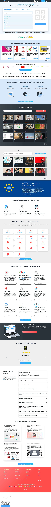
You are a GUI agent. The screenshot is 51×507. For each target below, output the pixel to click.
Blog (4, 476)
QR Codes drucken (40, 299)
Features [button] (22, 1)
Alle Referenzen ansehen (25, 362)
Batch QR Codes (40, 283)
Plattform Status (6, 478)
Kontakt (5, 475)
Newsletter (39, 476)
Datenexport (25, 315)
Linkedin (39, 471)
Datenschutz (28, 475)
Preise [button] (32, 1)
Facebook (39, 475)
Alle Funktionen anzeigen (25, 319)
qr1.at (6, 1)
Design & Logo (43, 32)
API (15, 476)
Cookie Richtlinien (6, 504)
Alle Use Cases (40, 153)
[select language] (47, 1)
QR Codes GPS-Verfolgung (10, 299)
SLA (26, 478)
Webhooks (16, 478)
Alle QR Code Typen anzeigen (25, 259)
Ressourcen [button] (27, 1)
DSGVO (27, 472)
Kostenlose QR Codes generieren (10, 32)
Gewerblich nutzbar (29, 32)
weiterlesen (10, 58)
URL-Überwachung (10, 315)
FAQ (39, 481)
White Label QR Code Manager (19, 479)
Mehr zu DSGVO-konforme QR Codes (27, 194)
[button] (43, 1)
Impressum (27, 471)
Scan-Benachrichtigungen (25, 299)
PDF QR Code (17, 471)
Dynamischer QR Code (10, 283)
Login (38, 1)
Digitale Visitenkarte (18, 472)
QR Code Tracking (17, 475)
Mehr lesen (30, 360)
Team (4, 471)
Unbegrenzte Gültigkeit (20, 32)
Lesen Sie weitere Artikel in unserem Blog (25, 464)
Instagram (39, 472)
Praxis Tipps (39, 480)
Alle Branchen (40, 110)
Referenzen (5, 472)
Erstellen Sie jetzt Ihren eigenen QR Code (25, 101)
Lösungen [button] (17, 1)
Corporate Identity (29, 476)
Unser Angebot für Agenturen (25, 69)
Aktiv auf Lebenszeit (41, 315)
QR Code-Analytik (25, 283)
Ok (5, 505)
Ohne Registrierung (37, 32)
